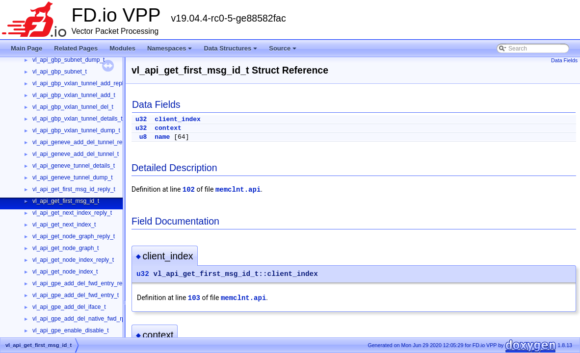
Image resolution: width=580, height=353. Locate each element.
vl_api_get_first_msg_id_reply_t (73, 189)
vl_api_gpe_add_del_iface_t (68, 306)
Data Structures (231, 51)
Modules (122, 48)
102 (189, 190)
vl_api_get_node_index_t (65, 271)
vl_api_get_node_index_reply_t (73, 259)
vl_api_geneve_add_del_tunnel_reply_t (83, 142)
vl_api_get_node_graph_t (65, 248)
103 (194, 298)
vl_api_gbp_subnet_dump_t (68, 59)
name (162, 137)
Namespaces (170, 51)
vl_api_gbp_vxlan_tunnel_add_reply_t (82, 83)
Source (283, 51)
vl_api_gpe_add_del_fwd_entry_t (75, 295)
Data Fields (564, 60)
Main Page (26, 48)
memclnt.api (238, 190)
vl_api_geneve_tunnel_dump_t (72, 177)
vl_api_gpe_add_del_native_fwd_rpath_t (85, 318)
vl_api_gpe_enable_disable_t (70, 330)
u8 (143, 137)
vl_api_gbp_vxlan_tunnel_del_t (72, 106)
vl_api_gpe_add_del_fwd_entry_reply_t (83, 283)
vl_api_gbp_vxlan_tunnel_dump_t (76, 130)
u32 (141, 119)
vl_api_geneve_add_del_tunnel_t (75, 154)
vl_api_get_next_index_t (64, 224)
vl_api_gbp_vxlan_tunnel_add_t (73, 95)
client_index (178, 119)
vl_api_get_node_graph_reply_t (73, 236)
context (168, 128)
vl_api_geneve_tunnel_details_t (73, 165)
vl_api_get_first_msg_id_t (65, 201)
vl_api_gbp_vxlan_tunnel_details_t (77, 118)
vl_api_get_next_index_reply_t (72, 212)
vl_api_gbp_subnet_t (59, 71)
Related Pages (76, 48)
